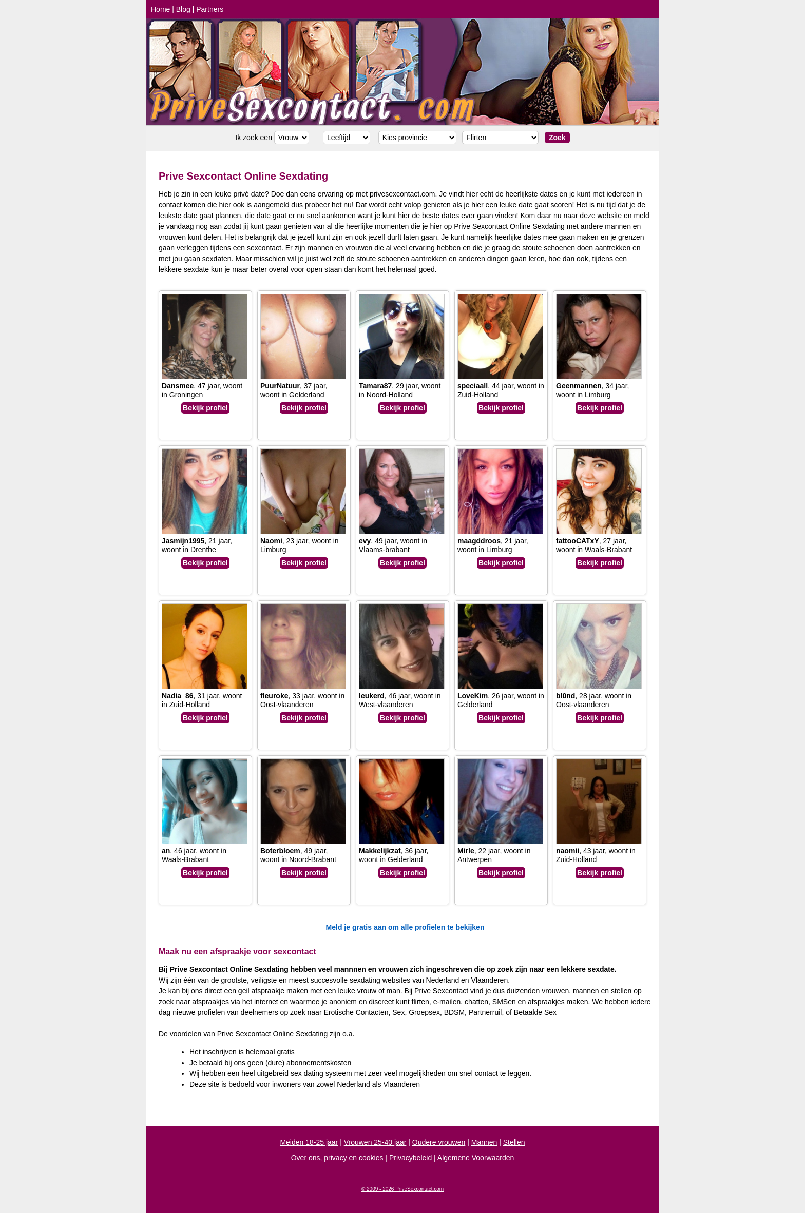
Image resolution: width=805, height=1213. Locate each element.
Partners (209, 9)
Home (160, 9)
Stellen (514, 1142)
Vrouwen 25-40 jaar (375, 1142)
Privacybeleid (410, 1157)
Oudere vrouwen (439, 1142)
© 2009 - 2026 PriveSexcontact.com (402, 1189)
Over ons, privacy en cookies (337, 1157)
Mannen (484, 1142)
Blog (183, 9)
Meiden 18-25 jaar (309, 1142)
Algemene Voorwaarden (475, 1157)
